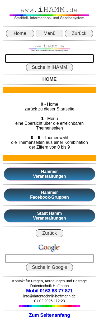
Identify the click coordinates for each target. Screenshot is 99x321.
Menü (49, 33)
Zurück (79, 33)
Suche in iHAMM (49, 67)
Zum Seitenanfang (49, 315)
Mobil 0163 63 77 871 (49, 290)
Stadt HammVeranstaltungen (49, 215)
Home (20, 33)
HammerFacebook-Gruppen (49, 194)
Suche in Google (49, 267)
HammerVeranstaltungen (49, 174)
